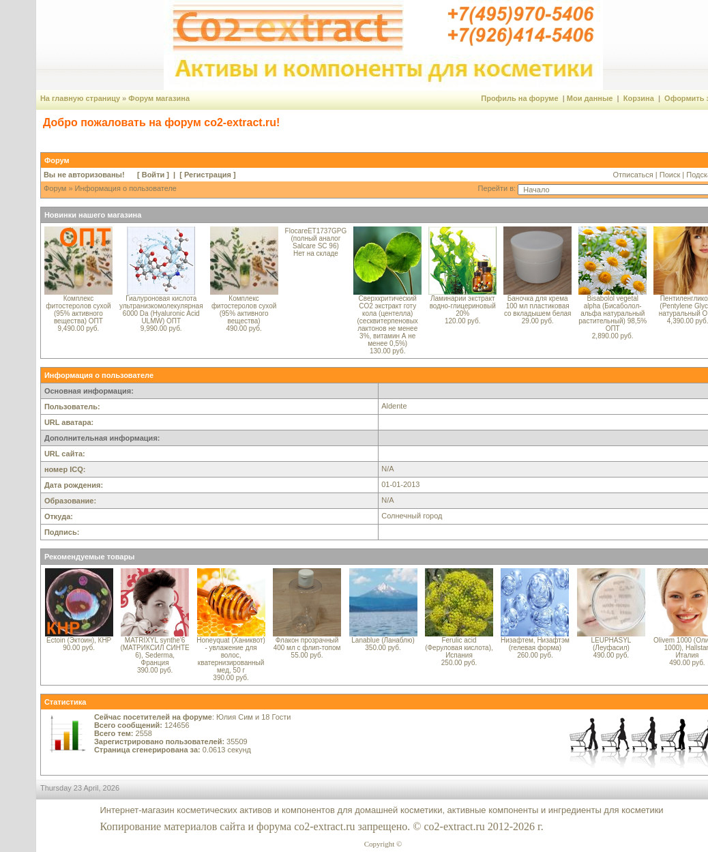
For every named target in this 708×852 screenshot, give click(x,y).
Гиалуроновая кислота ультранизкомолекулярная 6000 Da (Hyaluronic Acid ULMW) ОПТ (161, 310)
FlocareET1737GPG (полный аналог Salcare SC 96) (316, 238)
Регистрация (207, 175)
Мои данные (590, 98)
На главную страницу (80, 98)
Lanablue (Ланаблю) (382, 640)
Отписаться (633, 175)
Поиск (670, 175)
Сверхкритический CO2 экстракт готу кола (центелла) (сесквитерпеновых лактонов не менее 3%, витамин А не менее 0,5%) (387, 321)
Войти (153, 175)
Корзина (638, 98)
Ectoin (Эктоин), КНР (78, 640)
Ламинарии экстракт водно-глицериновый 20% (463, 306)
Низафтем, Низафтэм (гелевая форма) (535, 643)
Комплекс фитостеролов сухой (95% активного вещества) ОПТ (78, 310)
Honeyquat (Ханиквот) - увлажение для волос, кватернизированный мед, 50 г (230, 655)
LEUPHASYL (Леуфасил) (611, 643)
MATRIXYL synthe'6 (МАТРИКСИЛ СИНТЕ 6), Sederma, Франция (154, 651)
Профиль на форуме (519, 98)
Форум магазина (159, 98)
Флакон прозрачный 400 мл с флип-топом (307, 643)
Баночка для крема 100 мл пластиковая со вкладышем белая (538, 306)
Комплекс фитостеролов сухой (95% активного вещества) (243, 310)
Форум (55, 188)
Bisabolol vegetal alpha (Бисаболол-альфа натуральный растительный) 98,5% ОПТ (612, 313)
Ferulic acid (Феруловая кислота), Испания (459, 647)
